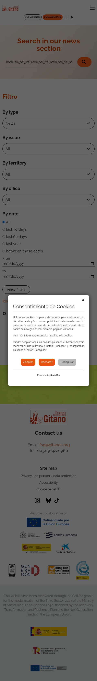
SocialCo (55, 375)
